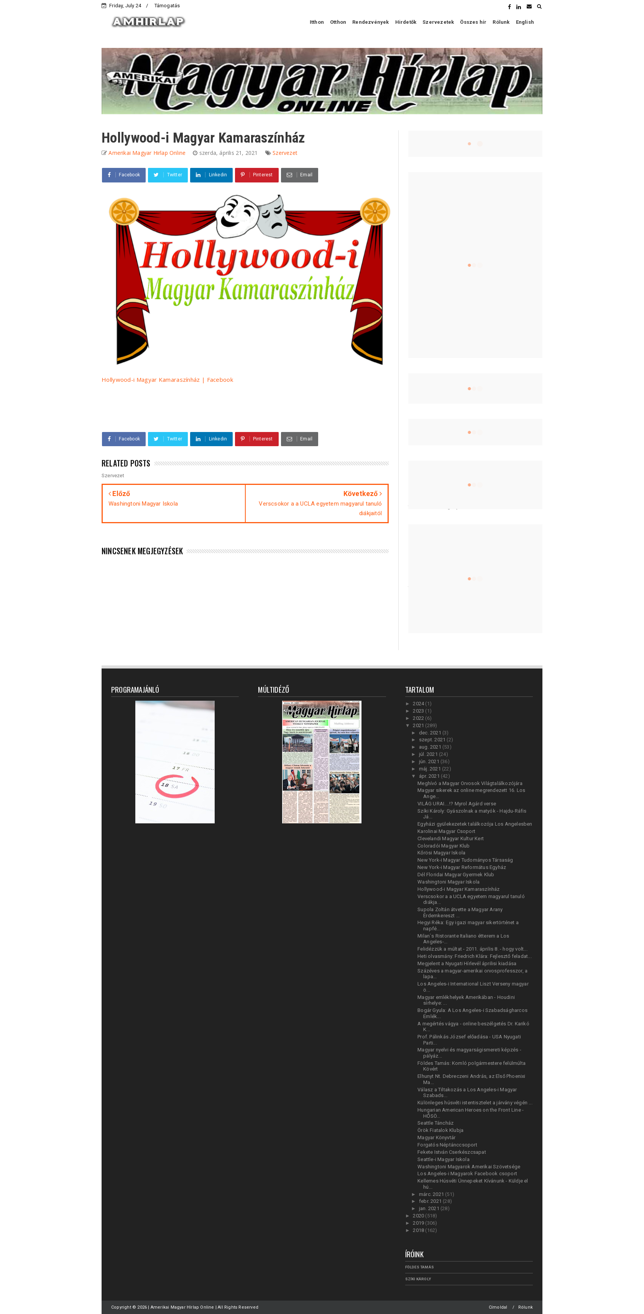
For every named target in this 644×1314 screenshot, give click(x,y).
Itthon (317, 22)
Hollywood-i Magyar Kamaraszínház (458, 889)
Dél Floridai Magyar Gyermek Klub (455, 874)
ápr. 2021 (430, 776)
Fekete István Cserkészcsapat (451, 1152)
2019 (419, 1223)
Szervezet (285, 152)
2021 (419, 725)
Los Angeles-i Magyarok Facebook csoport (467, 1173)
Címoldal (498, 1307)
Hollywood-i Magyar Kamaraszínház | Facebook (167, 379)
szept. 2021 (433, 739)
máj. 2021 (430, 769)
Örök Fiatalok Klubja (440, 1130)
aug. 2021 (430, 747)
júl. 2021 (429, 754)
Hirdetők (406, 22)
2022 (419, 718)
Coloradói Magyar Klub (443, 846)
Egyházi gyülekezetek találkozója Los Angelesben (474, 824)
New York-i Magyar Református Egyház (461, 867)
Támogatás (167, 5)
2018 (419, 1230)
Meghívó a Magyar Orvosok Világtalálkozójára (469, 783)
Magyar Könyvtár (436, 1137)
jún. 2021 (429, 761)
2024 (419, 703)
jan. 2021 (429, 1208)
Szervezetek (438, 22)
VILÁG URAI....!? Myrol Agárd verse (456, 803)
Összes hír (473, 22)
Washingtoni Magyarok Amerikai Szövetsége (468, 1166)
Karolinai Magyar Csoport (446, 831)
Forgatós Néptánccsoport (447, 1145)
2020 (419, 1216)
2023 (419, 711)
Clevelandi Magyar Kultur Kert (450, 838)
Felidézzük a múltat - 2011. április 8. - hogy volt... (472, 949)
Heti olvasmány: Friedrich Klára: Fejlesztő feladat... (474, 956)
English (525, 22)
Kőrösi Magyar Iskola (441, 853)
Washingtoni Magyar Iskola (448, 882)
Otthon (338, 22)
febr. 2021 (431, 1201)
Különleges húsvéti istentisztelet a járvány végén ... (474, 1102)
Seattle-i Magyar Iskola (443, 1159)
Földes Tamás (419, 1267)
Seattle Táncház (435, 1123)
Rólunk (501, 22)
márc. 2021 (432, 1194)
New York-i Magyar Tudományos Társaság (465, 860)
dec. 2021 (430, 733)
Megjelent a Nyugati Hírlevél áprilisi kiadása (466, 963)
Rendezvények (370, 22)
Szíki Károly (418, 1279)
